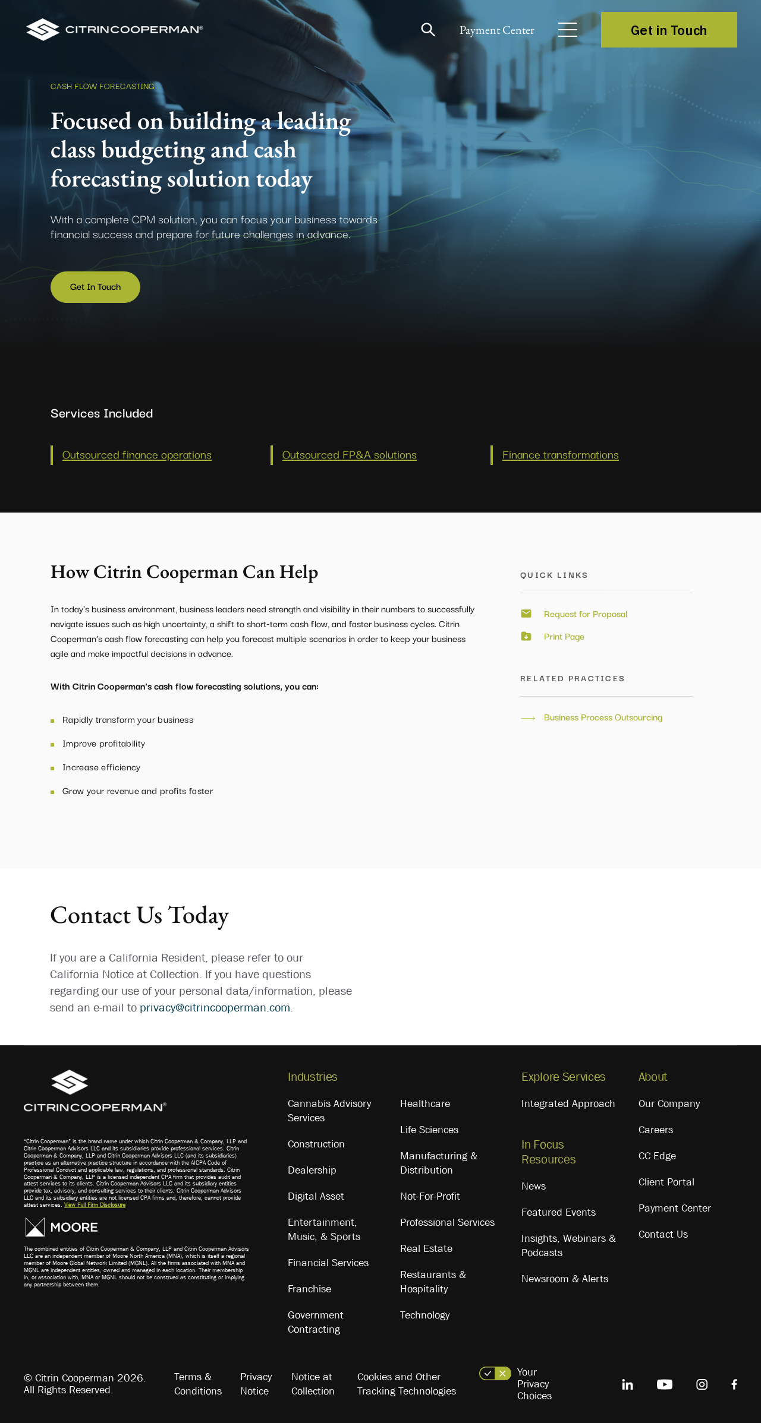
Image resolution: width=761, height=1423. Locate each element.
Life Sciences (429, 1127)
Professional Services (447, 1220)
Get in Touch (669, 29)
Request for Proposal (585, 611)
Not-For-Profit (430, 1194)
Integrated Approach (568, 1101)
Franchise (309, 1286)
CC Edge (657, 1153)
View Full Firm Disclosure (94, 1202)
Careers (656, 1127)
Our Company (669, 1101)
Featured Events (558, 1210)
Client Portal (666, 1179)
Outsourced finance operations (137, 451)
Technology (424, 1312)
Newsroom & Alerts (564, 1277)
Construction (316, 1141)
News (533, 1184)
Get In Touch (95, 286)
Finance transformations (560, 451)
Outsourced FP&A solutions (349, 451)
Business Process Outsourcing (603, 714)
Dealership (312, 1168)
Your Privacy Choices (534, 1381)
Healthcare (425, 1101)
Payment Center (493, 30)
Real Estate (426, 1246)
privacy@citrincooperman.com (215, 1004)
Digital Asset (316, 1194)
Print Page (564, 633)
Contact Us (663, 1232)
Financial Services (328, 1260)
